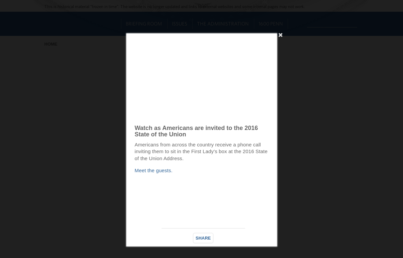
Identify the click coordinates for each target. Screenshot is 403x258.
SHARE (203, 238)
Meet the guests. (154, 170)
